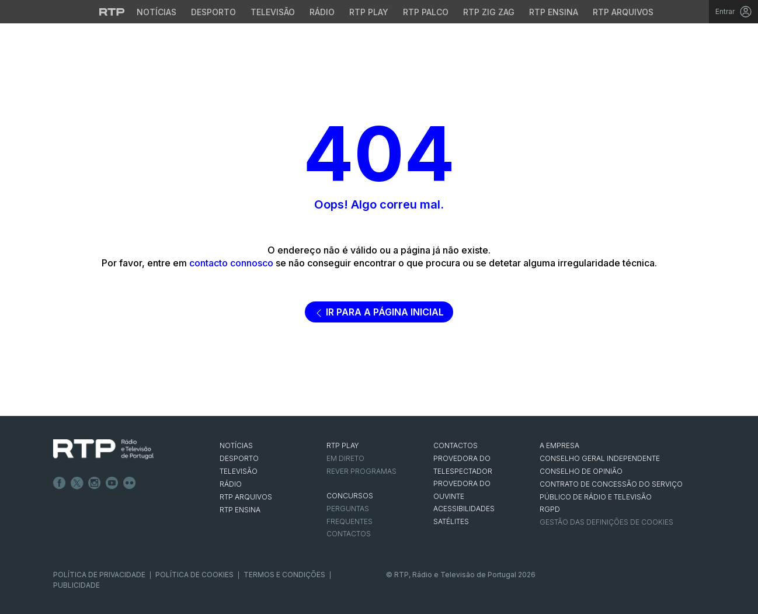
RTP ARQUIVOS (246, 496)
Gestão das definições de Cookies (606, 522)
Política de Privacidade (99, 574)
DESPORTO (239, 458)
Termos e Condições (284, 574)
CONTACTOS (455, 445)
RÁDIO (231, 484)
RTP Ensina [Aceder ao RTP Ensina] (553, 12)
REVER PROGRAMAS (361, 471)
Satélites (451, 521)
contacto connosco (231, 263)
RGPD (550, 509)
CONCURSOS (349, 495)
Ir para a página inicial (379, 312)
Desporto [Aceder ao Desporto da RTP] (213, 12)
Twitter (77, 483)
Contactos (348, 533)
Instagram (94, 483)
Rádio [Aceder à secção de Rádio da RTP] (322, 12)
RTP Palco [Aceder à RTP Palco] (425, 12)
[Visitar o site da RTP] (112, 11)
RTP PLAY (342, 445)
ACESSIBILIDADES (464, 508)
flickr (129, 483)
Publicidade (76, 585)
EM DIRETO (345, 458)
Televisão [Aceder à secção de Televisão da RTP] (273, 12)
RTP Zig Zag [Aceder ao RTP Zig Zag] (488, 12)
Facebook (59, 483)
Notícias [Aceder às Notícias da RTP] (156, 12)
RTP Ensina (240, 509)
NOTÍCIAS (236, 445)
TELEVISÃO (239, 471)
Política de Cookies (194, 574)
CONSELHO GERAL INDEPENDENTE (600, 458)
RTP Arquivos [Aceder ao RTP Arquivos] (623, 12)
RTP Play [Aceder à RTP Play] (368, 12)
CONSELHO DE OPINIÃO (581, 471)
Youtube (112, 483)
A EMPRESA (559, 445)
